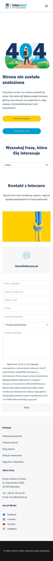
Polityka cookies (10, 442)
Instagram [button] (12, 529)
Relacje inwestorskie (12, 455)
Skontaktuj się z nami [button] (22, 131)
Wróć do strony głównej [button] (21, 119)
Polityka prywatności (12, 436)
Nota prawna (9, 449)
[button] (46, 6)
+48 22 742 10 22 (16, 493)
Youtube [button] (11, 524)
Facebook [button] (11, 515)
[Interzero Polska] (16, 6)
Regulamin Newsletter (13, 462)
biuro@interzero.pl (18, 497)
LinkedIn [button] (11, 519)
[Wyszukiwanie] (26, 165)
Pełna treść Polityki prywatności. (25, 400)
